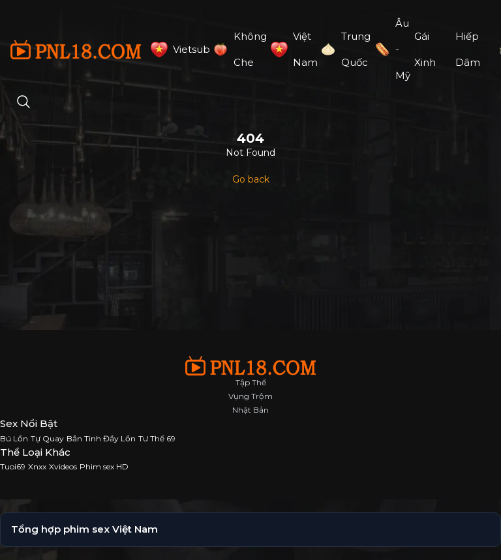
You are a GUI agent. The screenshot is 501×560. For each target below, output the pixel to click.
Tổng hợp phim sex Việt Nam (84, 529)
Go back (250, 179)
